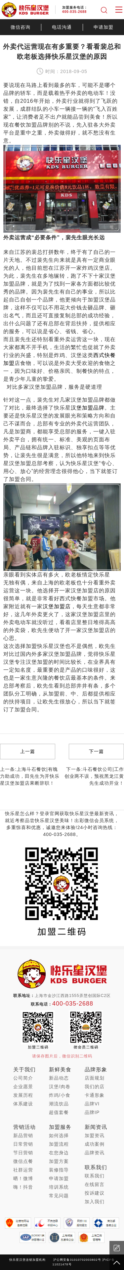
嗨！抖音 (23, 1187)
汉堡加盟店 (57, 606)
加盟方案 (59, 1161)
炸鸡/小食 (59, 1095)
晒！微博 (23, 1178)
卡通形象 (94, 1095)
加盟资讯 (94, 1135)
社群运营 (23, 1169)
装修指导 (59, 1169)
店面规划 (94, 1078)
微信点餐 (23, 1161)
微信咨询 (20, 27)
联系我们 (94, 1175)
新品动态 (59, 1078)
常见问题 (59, 1195)
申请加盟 (103, 27)
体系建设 (23, 1103)
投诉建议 (94, 1193)
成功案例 (94, 1144)
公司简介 (23, 1078)
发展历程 (23, 1095)
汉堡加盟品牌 (87, 408)
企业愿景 (23, 1086)
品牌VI (92, 1103)
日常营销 (23, 1144)
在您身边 (59, 1152)
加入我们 (94, 1201)
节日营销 (23, 1152)
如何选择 (59, 1135)
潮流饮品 (59, 1103)
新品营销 (23, 1135)
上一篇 (27, 751)
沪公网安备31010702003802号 (77, 1259)
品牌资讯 (94, 1152)
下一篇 (96, 751)
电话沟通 (62, 27)
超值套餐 (59, 1112)
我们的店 (94, 1086)
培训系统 (59, 1187)
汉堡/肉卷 (59, 1086)
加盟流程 (59, 1144)
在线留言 (94, 1184)
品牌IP (92, 1112)
